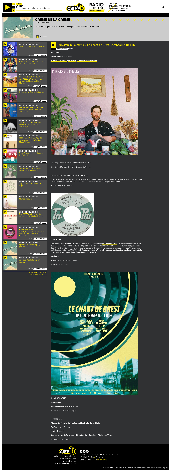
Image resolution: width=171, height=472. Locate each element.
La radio (113, 4)
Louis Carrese (150, 468)
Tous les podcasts (38, 273)
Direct (19, 3)
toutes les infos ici (88, 252)
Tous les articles (38, 275)
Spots (99, 457)
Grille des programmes (120, 6)
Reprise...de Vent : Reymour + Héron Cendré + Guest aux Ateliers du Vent (81, 435)
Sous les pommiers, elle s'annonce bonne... (33, 8)
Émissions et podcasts (119, 8)
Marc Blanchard (128, 468)
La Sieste (20, 6)
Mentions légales (162, 468)
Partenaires (87, 457)
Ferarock (102, 460)
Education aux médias (119, 11)
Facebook (44, 36)
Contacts (112, 454)
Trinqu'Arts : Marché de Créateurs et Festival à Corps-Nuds (75, 423)
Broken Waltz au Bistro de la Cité (64, 406)
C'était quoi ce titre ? (92, 454)
